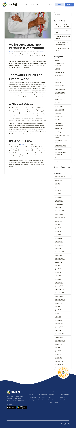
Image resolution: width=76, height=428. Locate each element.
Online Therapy (59, 129)
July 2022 (57, 225)
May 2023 (58, 191)
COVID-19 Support (53, 403)
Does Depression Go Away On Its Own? (62, 43)
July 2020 (57, 307)
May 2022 (58, 232)
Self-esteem (58, 149)
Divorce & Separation (61, 89)
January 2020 (59, 327)
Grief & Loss (58, 100)
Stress (57, 158)
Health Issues (59, 103)
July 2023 (57, 184)
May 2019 (58, 354)
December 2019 (59, 331)
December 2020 (59, 290)
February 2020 (59, 324)
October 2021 (59, 255)
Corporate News (60, 79)
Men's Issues (59, 117)
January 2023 (59, 204)
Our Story (58, 132)
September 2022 (60, 218)
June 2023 (58, 187)
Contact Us (51, 400)
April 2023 (58, 194)
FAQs (49, 397)
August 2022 (58, 221)
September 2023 (60, 177)
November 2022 (59, 211)
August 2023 (58, 180)
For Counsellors (42, 395)
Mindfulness (58, 120)
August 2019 (58, 344)
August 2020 (58, 303)
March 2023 (58, 197)
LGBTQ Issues (59, 106)
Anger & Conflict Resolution (59, 64)
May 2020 (58, 314)
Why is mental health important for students (62, 26)
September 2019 (60, 341)
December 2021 (59, 249)
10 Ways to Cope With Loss (62, 31)
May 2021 (58, 273)
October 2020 (59, 296)
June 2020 (58, 310)
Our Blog (31, 400)
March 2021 (58, 279)
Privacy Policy (64, 400)
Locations (51, 395)
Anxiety (57, 69)
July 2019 (57, 348)
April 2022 (58, 235)
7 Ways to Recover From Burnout (63, 37)
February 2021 (59, 283)
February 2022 (59, 242)
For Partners (41, 397)
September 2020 (60, 300)
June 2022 (58, 228)
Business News (59, 72)
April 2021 (58, 276)
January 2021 (59, 286)
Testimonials (32, 397)
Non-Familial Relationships (59, 124)
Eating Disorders (60, 93)
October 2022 (59, 214)
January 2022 (59, 245)
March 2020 (58, 320)
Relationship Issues (60, 146)
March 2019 (58, 358)
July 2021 (57, 266)
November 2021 (59, 252)
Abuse (57, 60)
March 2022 (58, 238)
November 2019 (59, 334)
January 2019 (59, 365)
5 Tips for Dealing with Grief (62, 49)
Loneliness (58, 113)
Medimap (41, 52)
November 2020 (59, 293)
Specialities (41, 400)
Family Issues (59, 96)
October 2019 (59, 337)
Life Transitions (59, 110)
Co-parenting (59, 76)
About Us (31, 395)
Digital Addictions (60, 86)
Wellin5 (11, 52)
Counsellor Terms (64, 395)
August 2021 (58, 262)
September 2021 (60, 259)
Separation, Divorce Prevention (60, 154)
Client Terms (63, 397)
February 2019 (59, 361)
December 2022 (59, 208)
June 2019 (58, 351)
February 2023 (59, 201)
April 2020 (58, 317)
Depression (58, 83)
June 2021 (58, 269)
